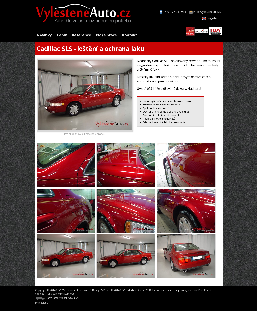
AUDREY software (156, 290)
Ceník (62, 35)
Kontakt (129, 35)
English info (211, 18)
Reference (81, 35)
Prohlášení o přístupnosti (60, 293)
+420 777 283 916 (174, 12)
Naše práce (106, 35)
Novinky (44, 35)
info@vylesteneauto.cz (207, 12)
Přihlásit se (41, 302)
